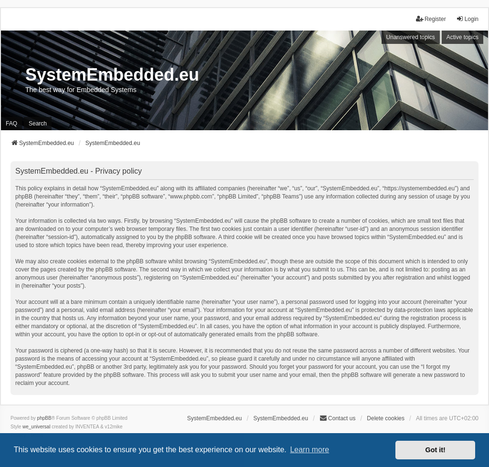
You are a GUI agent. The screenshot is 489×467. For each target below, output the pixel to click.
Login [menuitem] (467, 18)
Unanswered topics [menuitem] (410, 37)
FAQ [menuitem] (11, 123)
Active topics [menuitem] (462, 37)
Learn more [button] (309, 450)
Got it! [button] (435, 450)
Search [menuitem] (38, 123)
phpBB (44, 418)
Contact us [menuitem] (337, 418)
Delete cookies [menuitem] (385, 418)
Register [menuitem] (431, 18)
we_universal (36, 426)
